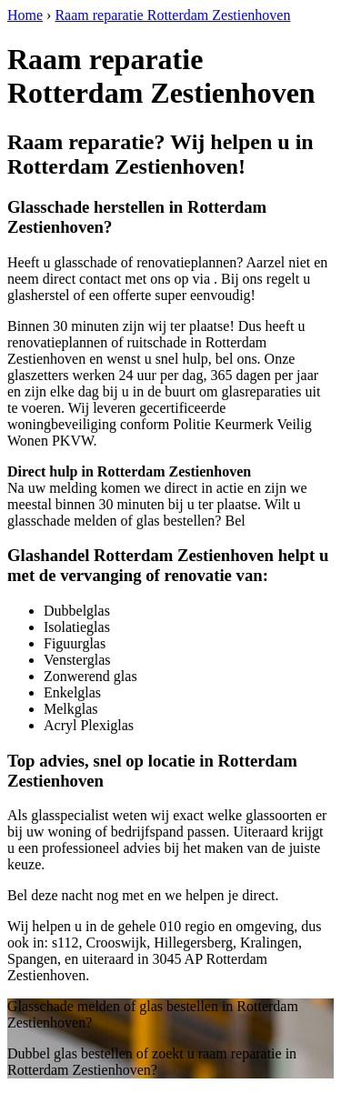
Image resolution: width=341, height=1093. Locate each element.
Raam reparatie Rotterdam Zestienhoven (172, 15)
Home (25, 15)
